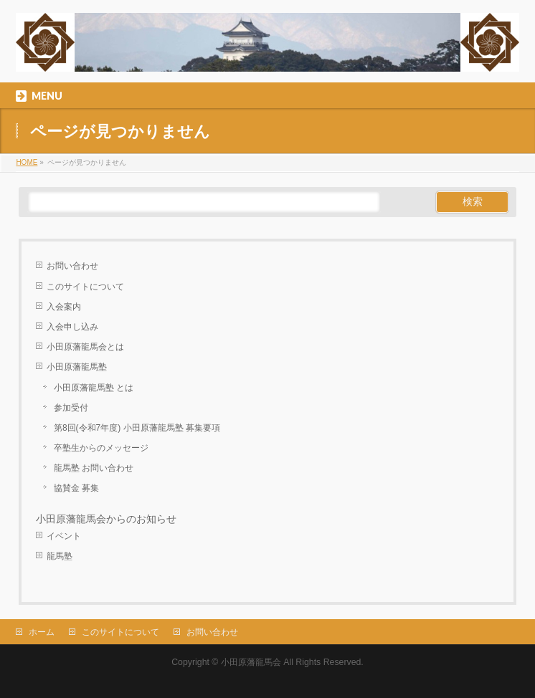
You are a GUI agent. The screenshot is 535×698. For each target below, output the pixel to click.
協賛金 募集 (76, 488)
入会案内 (64, 307)
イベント (64, 536)
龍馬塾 (59, 556)
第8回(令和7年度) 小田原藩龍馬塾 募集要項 (137, 428)
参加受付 (71, 408)
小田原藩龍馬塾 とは (93, 388)
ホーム (42, 632)
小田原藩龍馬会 (251, 662)
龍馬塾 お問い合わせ (93, 468)
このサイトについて (85, 287)
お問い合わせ (72, 266)
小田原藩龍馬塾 (77, 367)
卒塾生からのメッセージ (101, 448)
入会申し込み (72, 327)
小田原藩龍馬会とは (85, 347)
